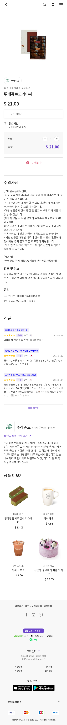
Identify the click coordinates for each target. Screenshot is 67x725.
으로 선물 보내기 (33, 630)
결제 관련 (48, 670)
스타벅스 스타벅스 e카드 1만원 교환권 (20, 374)
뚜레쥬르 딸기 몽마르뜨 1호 (16, 330)
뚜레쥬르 (25, 88)
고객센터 (33, 651)
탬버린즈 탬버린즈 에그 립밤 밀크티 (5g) (21, 350)
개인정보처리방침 (33, 606)
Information (33, 702)
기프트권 (48, 666)
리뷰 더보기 (34, 408)
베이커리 (14, 88)
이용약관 (19, 606)
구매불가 (33, 162)
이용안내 (48, 606)
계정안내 (18, 670)
